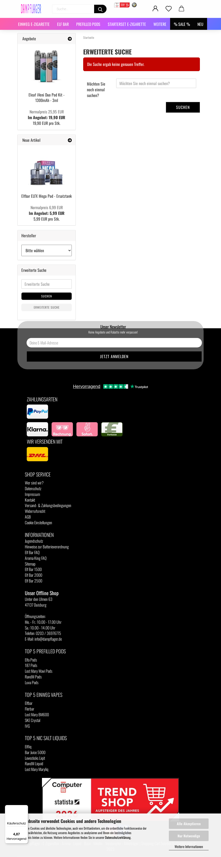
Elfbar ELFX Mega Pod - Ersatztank (46, 196)
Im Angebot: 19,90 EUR (46, 114)
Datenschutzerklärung (118, 837)
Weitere (159, 24)
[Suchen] (100, 9)
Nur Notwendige (189, 835)
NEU (200, 24)
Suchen (183, 107)
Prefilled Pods (88, 24)
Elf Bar (63, 24)
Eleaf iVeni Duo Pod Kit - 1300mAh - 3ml (47, 97)
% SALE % (182, 24)
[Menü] (25, 808)
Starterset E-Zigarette (127, 24)
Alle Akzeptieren (189, 823)
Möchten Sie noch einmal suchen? (96, 89)
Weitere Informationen (189, 846)
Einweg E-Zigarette (34, 24)
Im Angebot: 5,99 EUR (47, 210)
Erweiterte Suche (47, 307)
